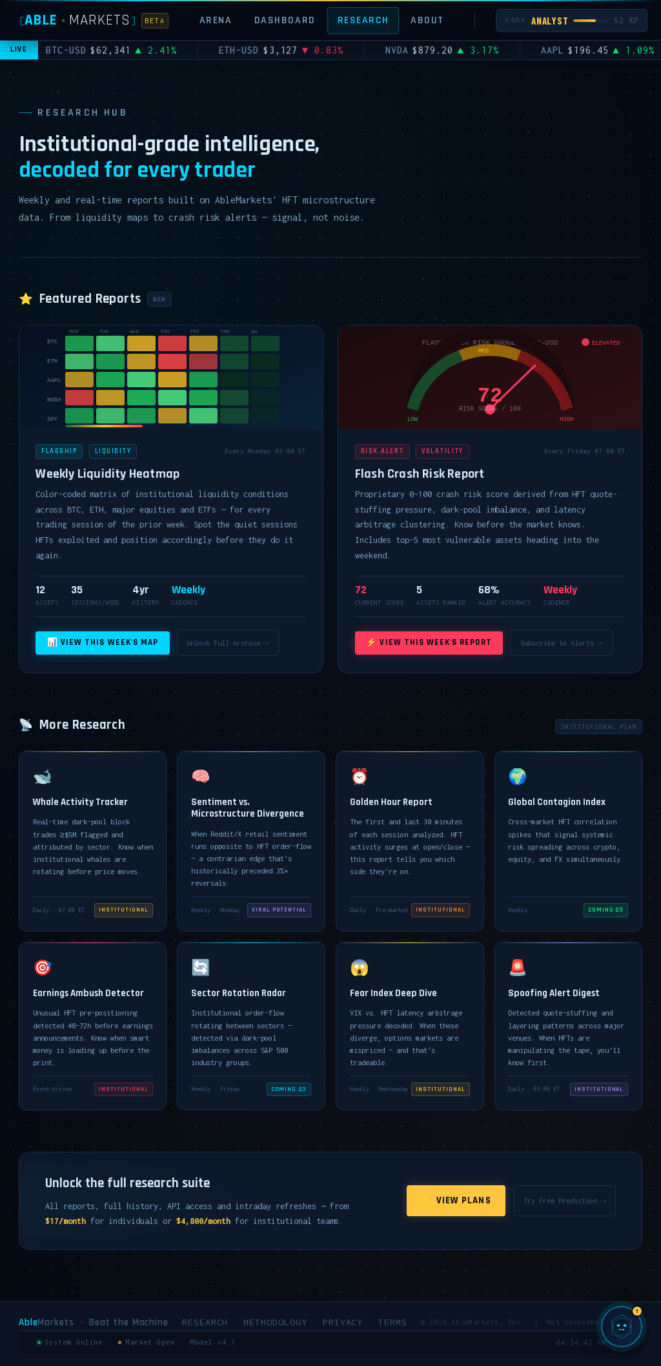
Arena (215, 20)
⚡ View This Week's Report (428, 642)
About (427, 20)
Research (363, 20)
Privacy (343, 1322)
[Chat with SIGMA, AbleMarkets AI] (621, 1326)
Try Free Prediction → (564, 1200)
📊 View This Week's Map (102, 642)
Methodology (275, 1322)
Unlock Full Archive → (228, 642)
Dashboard (285, 20)
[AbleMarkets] (94, 20)
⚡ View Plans (456, 1200)
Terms (392, 1322)
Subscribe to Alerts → (561, 642)
